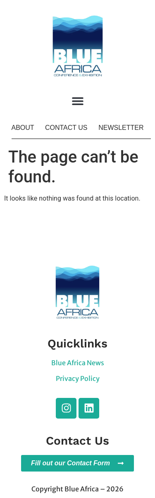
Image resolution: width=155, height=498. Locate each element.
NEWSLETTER (120, 127)
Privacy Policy (78, 378)
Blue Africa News (77, 363)
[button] (77, 101)
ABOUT (22, 127)
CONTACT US (66, 127)
